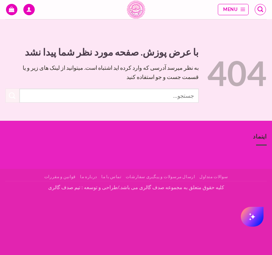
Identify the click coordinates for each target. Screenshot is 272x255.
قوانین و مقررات (60, 176)
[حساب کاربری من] (29, 10)
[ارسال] (12, 95)
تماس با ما (111, 176)
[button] (260, 9)
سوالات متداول (213, 176)
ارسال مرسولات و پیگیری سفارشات (160, 176)
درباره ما (88, 176)
